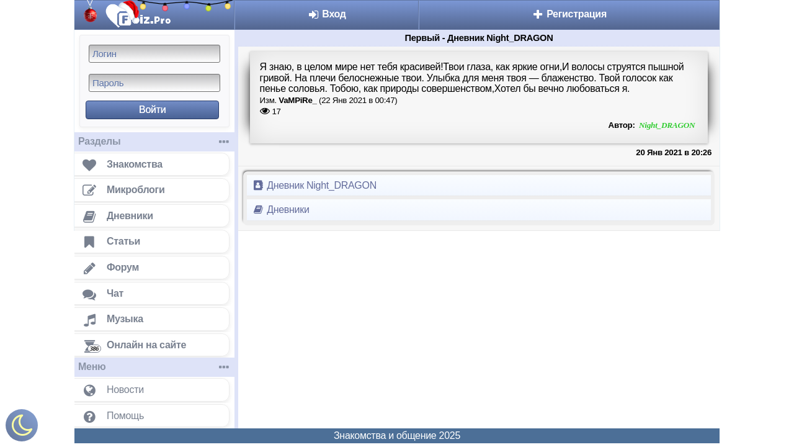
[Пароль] (154, 83)
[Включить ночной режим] (21, 428)
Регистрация (569, 14)
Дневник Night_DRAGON (314, 185)
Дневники (281, 209)
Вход (326, 14)
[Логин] (154, 54)
